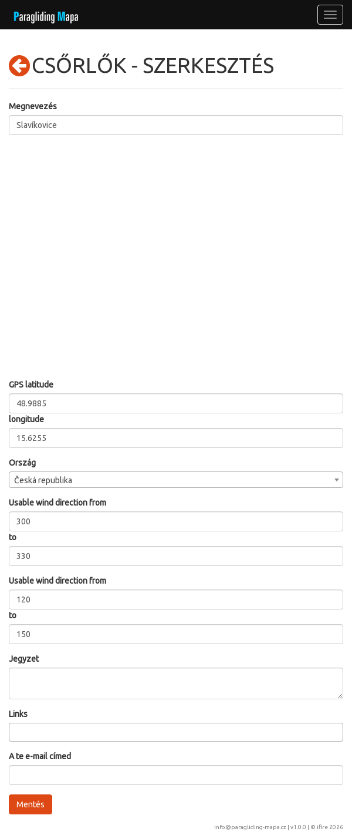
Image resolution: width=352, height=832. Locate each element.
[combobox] (176, 479)
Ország (22, 462)
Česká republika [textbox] (43, 480)
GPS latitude (31, 384)
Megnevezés (33, 106)
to (12, 537)
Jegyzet (24, 658)
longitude (26, 419)
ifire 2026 (330, 827)
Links (18, 714)
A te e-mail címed (40, 756)
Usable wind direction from (57, 502)
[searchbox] (15, 731)
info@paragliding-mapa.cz (250, 827)
